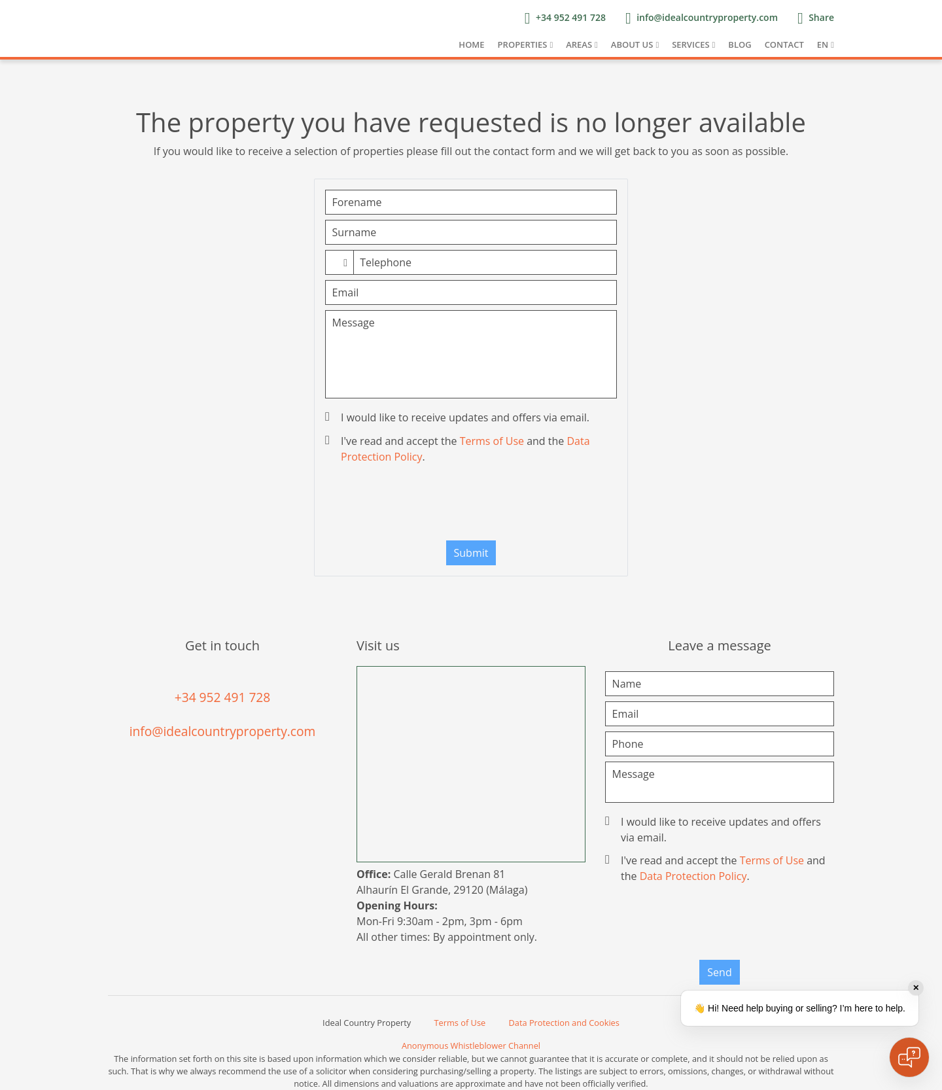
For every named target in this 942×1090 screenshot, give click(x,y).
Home (471, 44)
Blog (739, 44)
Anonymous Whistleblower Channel (471, 1045)
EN (822, 44)
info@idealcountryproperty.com (223, 731)
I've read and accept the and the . (459, 449)
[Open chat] (909, 1057)
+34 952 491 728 (223, 697)
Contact (784, 44)
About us (632, 44)
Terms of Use (492, 441)
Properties (523, 44)
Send (719, 972)
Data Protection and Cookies (564, 1022)
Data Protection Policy (693, 876)
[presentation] (471, 505)
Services (690, 44)
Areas (579, 44)
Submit (471, 553)
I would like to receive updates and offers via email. (458, 417)
